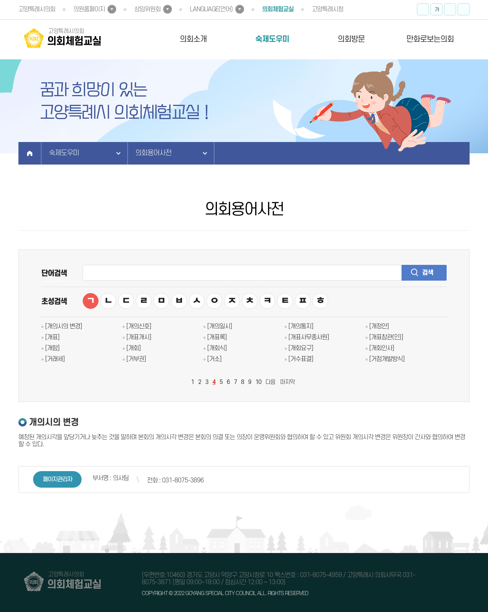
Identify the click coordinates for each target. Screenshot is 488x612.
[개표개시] (138, 337)
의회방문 (351, 39)
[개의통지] (300, 326)
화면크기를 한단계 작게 (450, 9)
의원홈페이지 (89, 9)
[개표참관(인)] (386, 337)
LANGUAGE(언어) (211, 9)
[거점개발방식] (387, 359)
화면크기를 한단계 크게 (423, 9)
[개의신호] (138, 326)
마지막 (287, 382)
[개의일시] (219, 326)
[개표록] (217, 337)
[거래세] (55, 359)
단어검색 (54, 273)
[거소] (214, 359)
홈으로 (29, 153)
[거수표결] (300, 359)
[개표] (52, 337)
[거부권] (136, 359)
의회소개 (193, 39)
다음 (270, 382)
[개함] (52, 348)
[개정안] (379, 326)
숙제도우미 (272, 39)
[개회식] (217, 348)
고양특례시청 (327, 9)
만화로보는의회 (430, 39)
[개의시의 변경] (63, 326)
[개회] (133, 348)
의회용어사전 (153, 153)
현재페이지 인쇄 (464, 9)
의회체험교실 (278, 9)
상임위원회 (147, 9)
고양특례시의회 (36, 9)
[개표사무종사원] (308, 337)
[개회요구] (300, 348)
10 (258, 382)
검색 (427, 272)
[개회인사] (381, 348)
